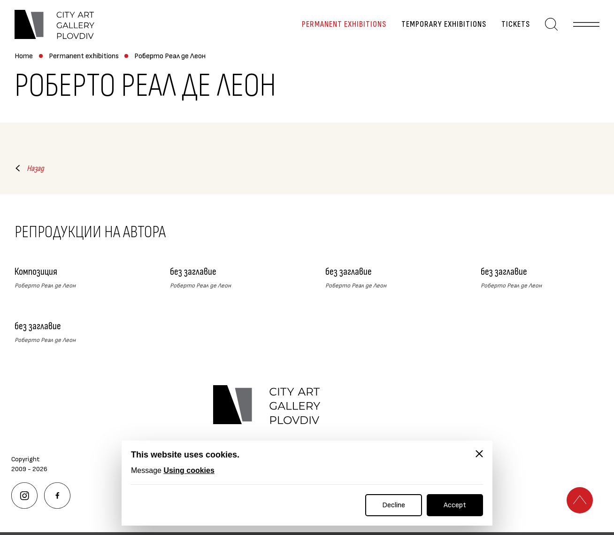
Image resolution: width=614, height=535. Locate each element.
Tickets (515, 24)
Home (24, 56)
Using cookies (188, 470)
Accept (455, 505)
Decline (393, 505)
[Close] (479, 453)
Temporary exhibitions (443, 24)
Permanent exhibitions (344, 24)
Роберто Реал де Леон (170, 56)
